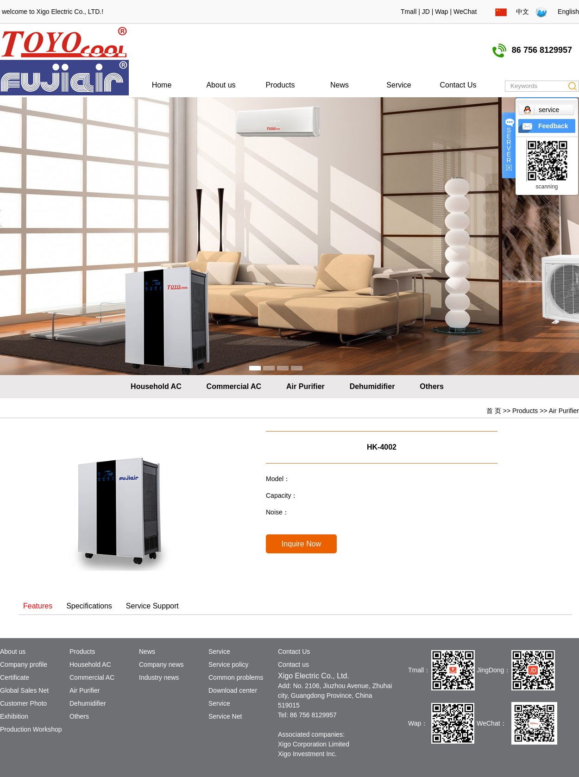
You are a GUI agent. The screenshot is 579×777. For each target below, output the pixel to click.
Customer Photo (23, 703)
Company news (161, 664)
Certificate (14, 677)
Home (162, 85)
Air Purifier (305, 386)
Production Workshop (31, 729)
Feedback (553, 126)
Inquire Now (301, 544)
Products (280, 85)
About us (220, 85)
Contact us (293, 664)
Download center (232, 690)
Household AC (156, 386)
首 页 (493, 410)
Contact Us (458, 85)
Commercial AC (234, 386)
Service (398, 85)
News (339, 85)
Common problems (235, 677)
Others (432, 386)
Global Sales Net (24, 690)
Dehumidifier (372, 386)
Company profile (23, 664)
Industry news (159, 677)
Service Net (225, 716)
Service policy (228, 664)
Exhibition (14, 716)
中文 (512, 11)
